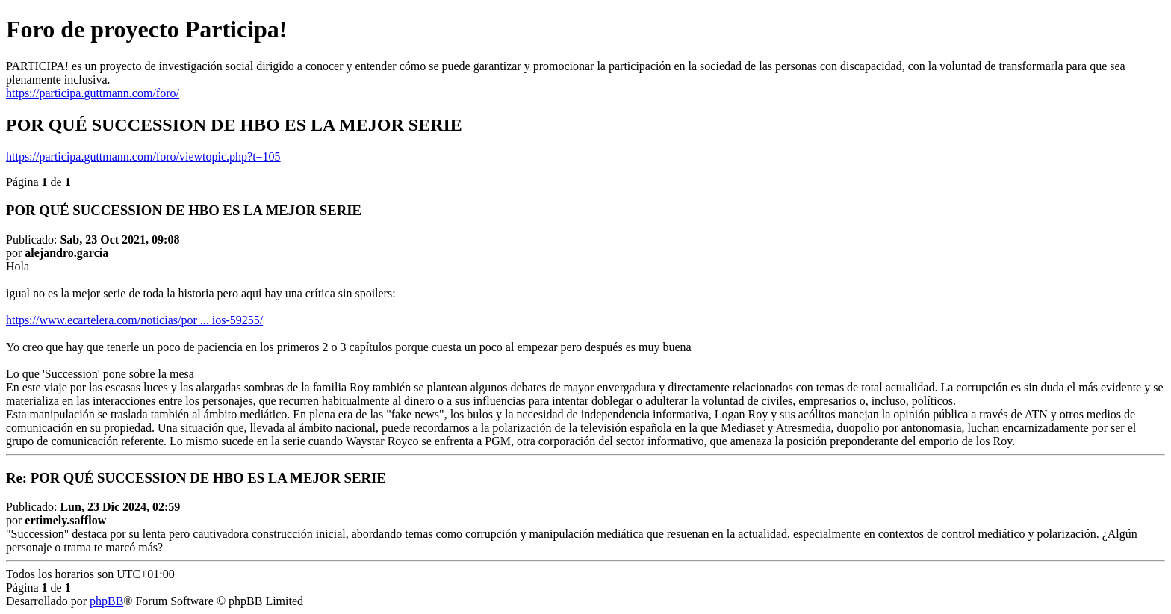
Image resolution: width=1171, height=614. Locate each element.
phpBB (106, 601)
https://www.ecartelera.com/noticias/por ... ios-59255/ (134, 320)
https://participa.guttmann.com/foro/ (92, 93)
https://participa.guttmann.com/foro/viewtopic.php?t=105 (143, 156)
